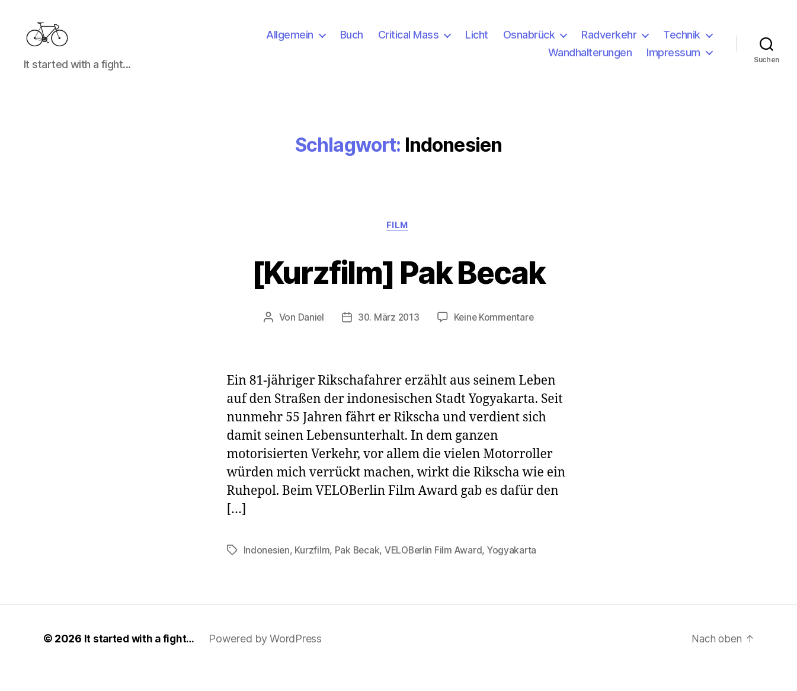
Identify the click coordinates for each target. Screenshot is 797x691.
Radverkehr (608, 43)
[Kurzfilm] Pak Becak (398, 289)
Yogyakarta (517, 569)
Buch (351, 43)
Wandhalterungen (590, 61)
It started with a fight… (141, 657)
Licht (476, 43)
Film (398, 244)
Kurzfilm (313, 569)
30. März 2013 (388, 337)
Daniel (309, 337)
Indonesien (267, 569)
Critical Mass (408, 43)
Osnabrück (529, 43)
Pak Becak (359, 569)
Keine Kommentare (495, 337)
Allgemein (289, 43)
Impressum (673, 61)
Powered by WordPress (269, 657)
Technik (681, 43)
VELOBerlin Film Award (437, 569)
